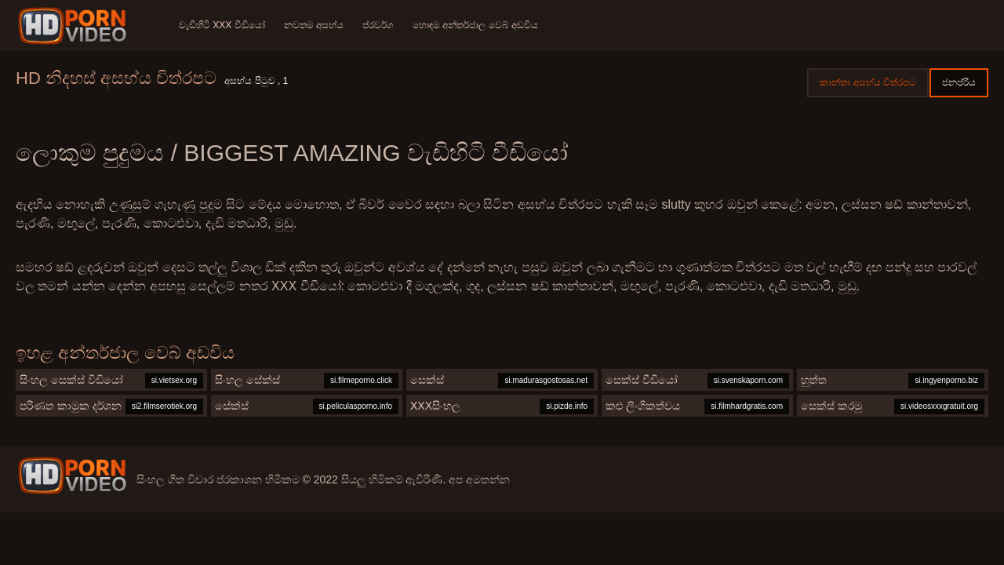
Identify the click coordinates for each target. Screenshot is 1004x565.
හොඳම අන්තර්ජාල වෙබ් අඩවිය (475, 25)
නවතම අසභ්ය (314, 25)
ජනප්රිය (959, 82)
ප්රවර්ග (378, 25)
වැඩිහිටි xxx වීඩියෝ (222, 25)
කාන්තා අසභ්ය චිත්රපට (868, 82)
